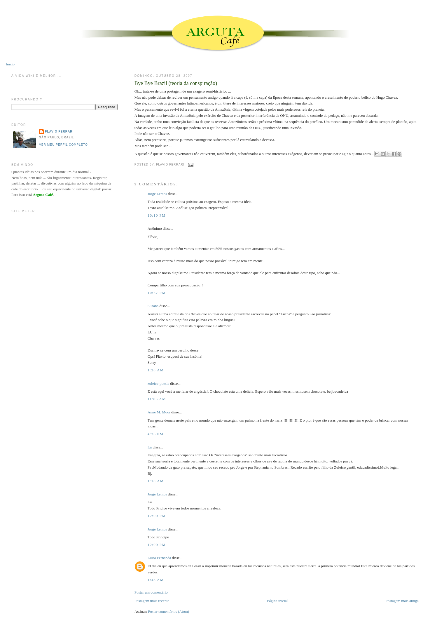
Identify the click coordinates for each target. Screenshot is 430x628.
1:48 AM (156, 579)
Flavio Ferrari (59, 131)
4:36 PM (155, 434)
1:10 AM (156, 481)
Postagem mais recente (151, 601)
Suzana (153, 306)
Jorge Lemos (157, 194)
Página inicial (277, 601)
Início (10, 64)
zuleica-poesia (158, 383)
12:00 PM (157, 516)
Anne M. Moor (159, 412)
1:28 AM (156, 370)
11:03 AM (157, 399)
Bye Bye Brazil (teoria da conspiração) (175, 83)
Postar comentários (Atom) (168, 611)
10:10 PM (157, 215)
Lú (150, 447)
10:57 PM (157, 292)
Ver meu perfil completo (63, 144)
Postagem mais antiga (402, 601)
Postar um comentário (151, 592)
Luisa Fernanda (159, 558)
